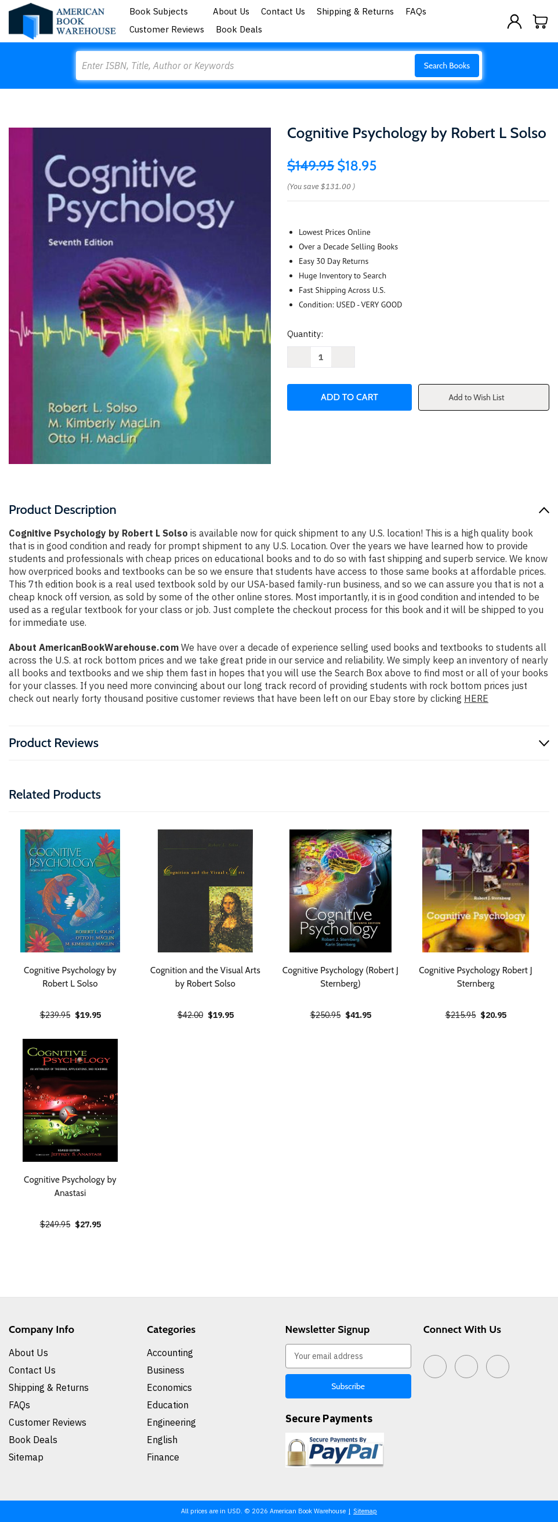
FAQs (415, 11)
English (162, 1439)
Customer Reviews (166, 29)
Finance (163, 1457)
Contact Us (283, 11)
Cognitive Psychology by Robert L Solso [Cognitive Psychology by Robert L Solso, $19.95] (70, 977)
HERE (476, 698)
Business (165, 1370)
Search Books (447, 65)
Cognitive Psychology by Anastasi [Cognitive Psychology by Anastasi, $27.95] (70, 1186)
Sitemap (26, 1457)
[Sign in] (514, 21)
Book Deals (239, 29)
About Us (231, 11)
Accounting (170, 1352)
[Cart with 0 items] (540, 21)
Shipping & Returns (355, 11)
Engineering (171, 1422)
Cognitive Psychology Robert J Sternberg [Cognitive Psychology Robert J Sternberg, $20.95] (475, 977)
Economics (169, 1387)
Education (168, 1405)
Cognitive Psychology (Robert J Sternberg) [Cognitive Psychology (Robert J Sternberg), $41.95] (340, 977)
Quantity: (305, 333)
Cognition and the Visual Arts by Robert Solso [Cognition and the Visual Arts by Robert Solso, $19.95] (205, 977)
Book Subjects (165, 11)
